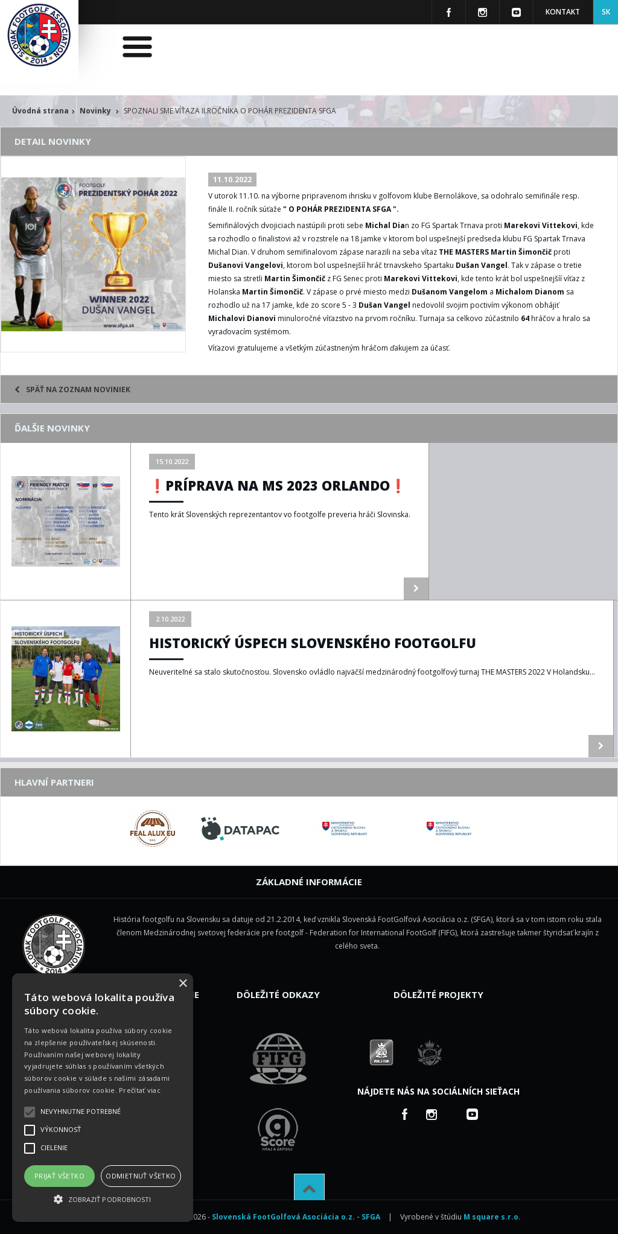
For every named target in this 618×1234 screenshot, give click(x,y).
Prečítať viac (140, 1090)
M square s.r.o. (492, 1217)
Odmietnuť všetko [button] (141, 1175)
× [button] (182, 983)
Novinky (95, 111)
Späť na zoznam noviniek (72, 389)
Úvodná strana (40, 111)
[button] (102, 1199)
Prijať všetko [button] (59, 1175)
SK (606, 12)
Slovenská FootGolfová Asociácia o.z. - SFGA (296, 1217)
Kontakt (563, 12)
